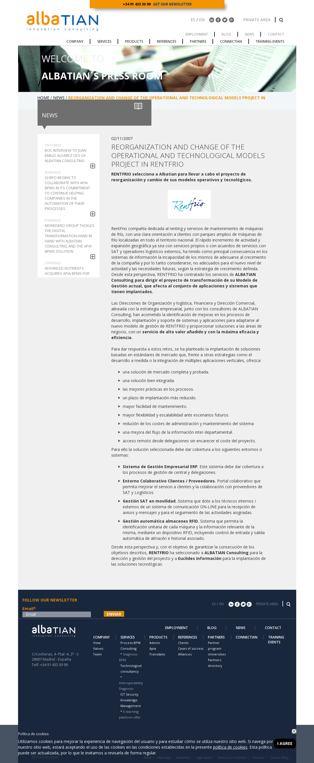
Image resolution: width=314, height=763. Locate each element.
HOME (43, 97)
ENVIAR (114, 614)
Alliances (185, 654)
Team (97, 654)
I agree (284, 743)
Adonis (154, 643)
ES (193, 19)
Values (98, 648)
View (96, 643)
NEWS (59, 97)
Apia (152, 648)
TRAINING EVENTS (276, 640)
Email (29, 608)
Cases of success (190, 648)
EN (201, 19)
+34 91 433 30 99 (137, 4)
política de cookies (230, 747)
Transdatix (157, 654)
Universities (217, 654)
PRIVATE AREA (257, 19)
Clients (183, 643)
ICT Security (129, 694)
